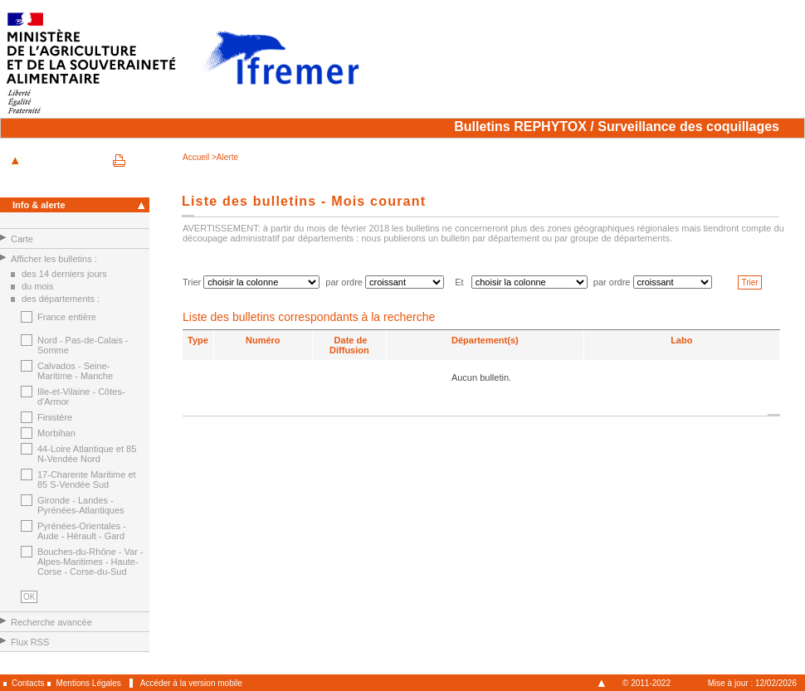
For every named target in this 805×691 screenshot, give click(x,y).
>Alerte (225, 157)
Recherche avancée (51, 622)
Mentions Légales (88, 683)
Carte (22, 239)
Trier (749, 282)
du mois (38, 286)
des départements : (61, 299)
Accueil (197, 157)
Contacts (28, 683)
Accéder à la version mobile (191, 683)
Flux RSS (30, 642)
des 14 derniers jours (64, 274)
